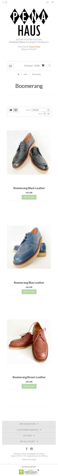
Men (25, 74)
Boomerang (36, 74)
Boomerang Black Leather (29, 188)
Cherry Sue (34, 46)
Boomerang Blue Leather (29, 282)
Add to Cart (29, 197)
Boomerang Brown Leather (29, 377)
